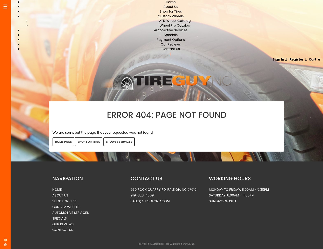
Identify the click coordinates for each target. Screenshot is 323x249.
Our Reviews (171, 44)
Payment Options (171, 39)
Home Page (63, 142)
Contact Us (171, 49)
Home (57, 189)
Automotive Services (171, 30)
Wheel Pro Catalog (175, 25)
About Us (170, 6)
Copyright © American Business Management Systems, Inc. (167, 244)
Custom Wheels (171, 16)
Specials (171, 35)
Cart (314, 59)
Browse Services (119, 142)
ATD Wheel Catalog (175, 20)
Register (298, 59)
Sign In (280, 59)
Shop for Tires (171, 11)
